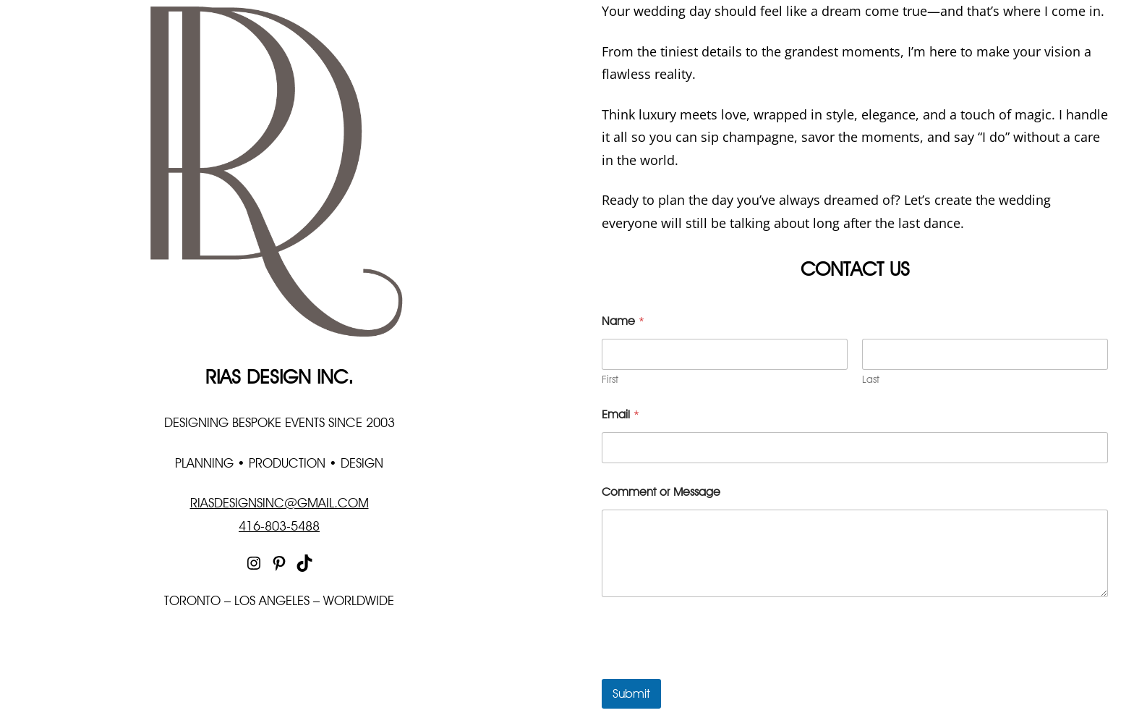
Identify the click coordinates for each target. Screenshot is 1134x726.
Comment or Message (661, 492)
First (610, 379)
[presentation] (712, 669)
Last (870, 379)
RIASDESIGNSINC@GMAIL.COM (279, 502)
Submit (631, 693)
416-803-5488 (279, 525)
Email (620, 414)
